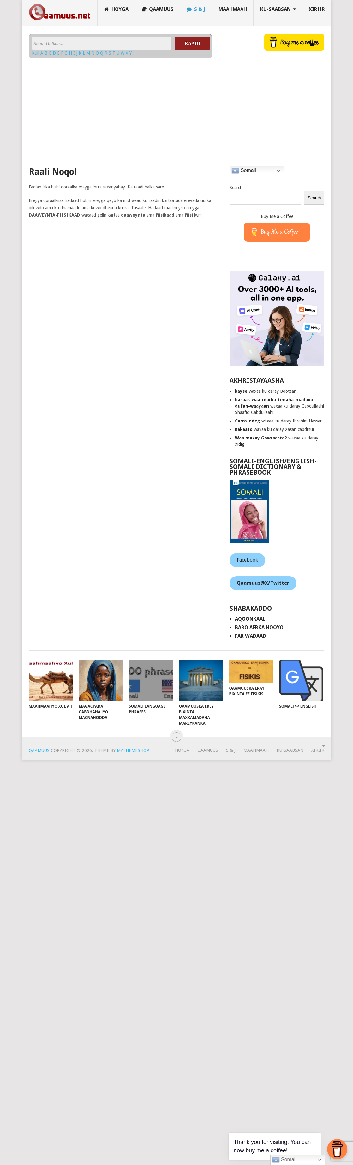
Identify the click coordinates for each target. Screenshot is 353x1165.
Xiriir (317, 9)
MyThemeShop (133, 750)
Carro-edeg (247, 420)
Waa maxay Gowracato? (261, 437)
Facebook (247, 560)
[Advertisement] (83, 106)
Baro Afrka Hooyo (259, 627)
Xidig (239, 444)
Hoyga (116, 9)
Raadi (192, 43)
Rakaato (244, 429)
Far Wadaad (250, 636)
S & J (196, 9)
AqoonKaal (250, 619)
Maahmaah (232, 9)
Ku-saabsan (275, 9)
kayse (241, 391)
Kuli (36, 53)
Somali (243, 171)
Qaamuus (157, 9)
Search (236, 187)
